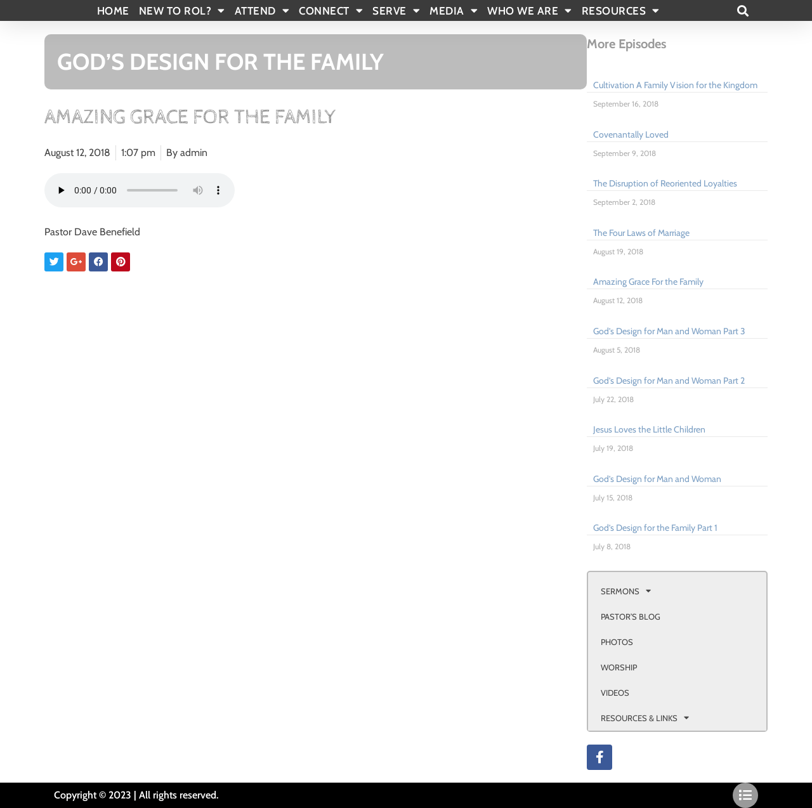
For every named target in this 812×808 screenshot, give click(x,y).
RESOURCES (621, 11)
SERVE (396, 11)
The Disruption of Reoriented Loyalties (665, 183)
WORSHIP (619, 667)
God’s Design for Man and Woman (657, 479)
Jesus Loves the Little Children (649, 429)
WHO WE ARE (529, 11)
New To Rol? (182, 11)
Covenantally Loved (631, 134)
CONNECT (331, 11)
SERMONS (626, 590)
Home (113, 10)
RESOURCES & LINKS (645, 717)
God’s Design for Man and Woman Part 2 (669, 380)
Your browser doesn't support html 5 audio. (139, 190)
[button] (742, 10)
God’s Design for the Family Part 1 (655, 527)
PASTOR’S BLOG (630, 616)
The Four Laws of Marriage (641, 232)
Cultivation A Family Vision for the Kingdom (675, 85)
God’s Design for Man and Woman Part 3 (669, 331)
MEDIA (453, 11)
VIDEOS (615, 692)
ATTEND (262, 11)
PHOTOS (617, 642)
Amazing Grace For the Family (648, 281)
